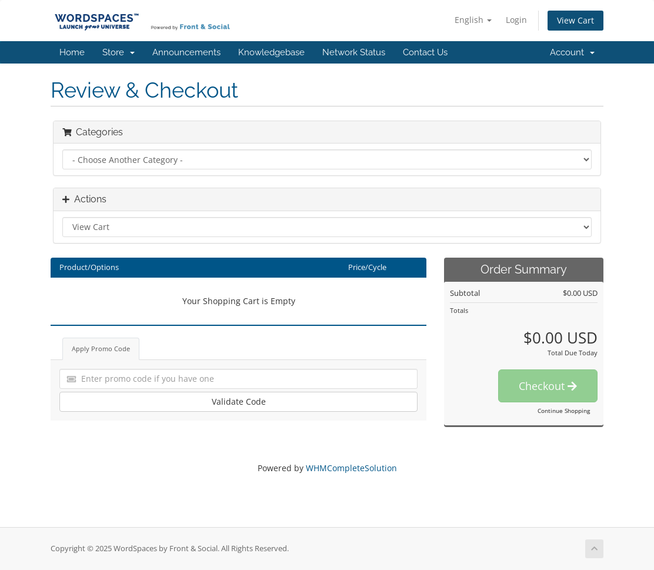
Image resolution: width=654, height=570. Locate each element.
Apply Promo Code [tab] (101, 348)
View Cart (575, 20)
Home (72, 52)
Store (118, 52)
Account (572, 52)
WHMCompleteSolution (351, 468)
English (473, 19)
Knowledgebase (271, 52)
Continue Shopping (564, 410)
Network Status (353, 52)
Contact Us (425, 52)
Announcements (186, 52)
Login (516, 19)
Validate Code (239, 401)
